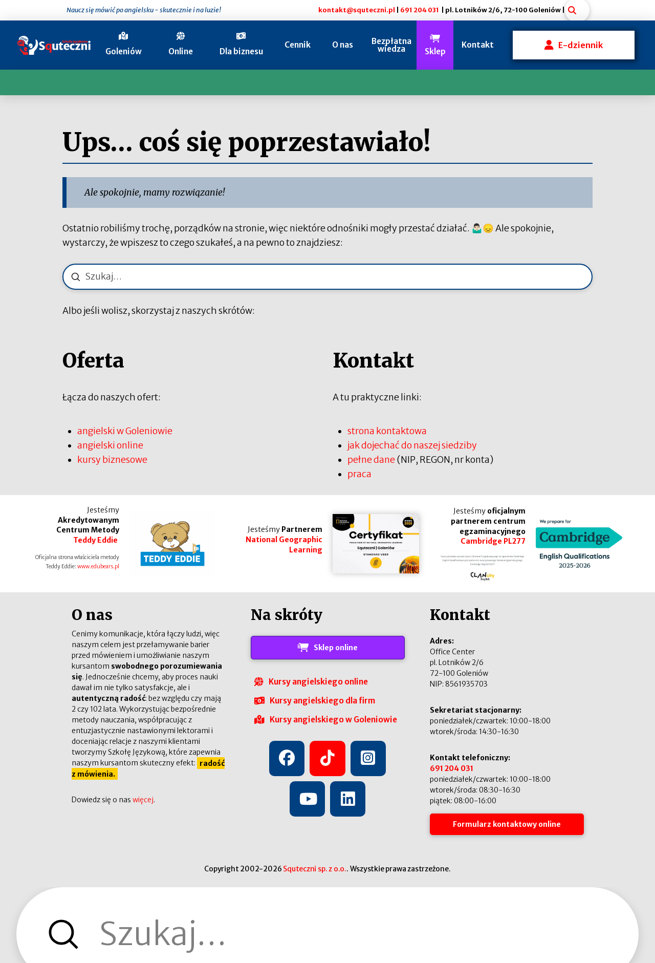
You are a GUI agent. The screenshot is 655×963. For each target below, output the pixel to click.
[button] (123, 45)
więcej (143, 799)
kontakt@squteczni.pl (356, 10)
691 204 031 (419, 10)
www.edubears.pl (98, 566)
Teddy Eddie (96, 540)
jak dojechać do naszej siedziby (412, 445)
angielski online (110, 445)
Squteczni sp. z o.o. (314, 868)
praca (359, 474)
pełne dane (371, 459)
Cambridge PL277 (493, 541)
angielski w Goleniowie (124, 431)
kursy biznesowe (112, 459)
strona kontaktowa (387, 431)
